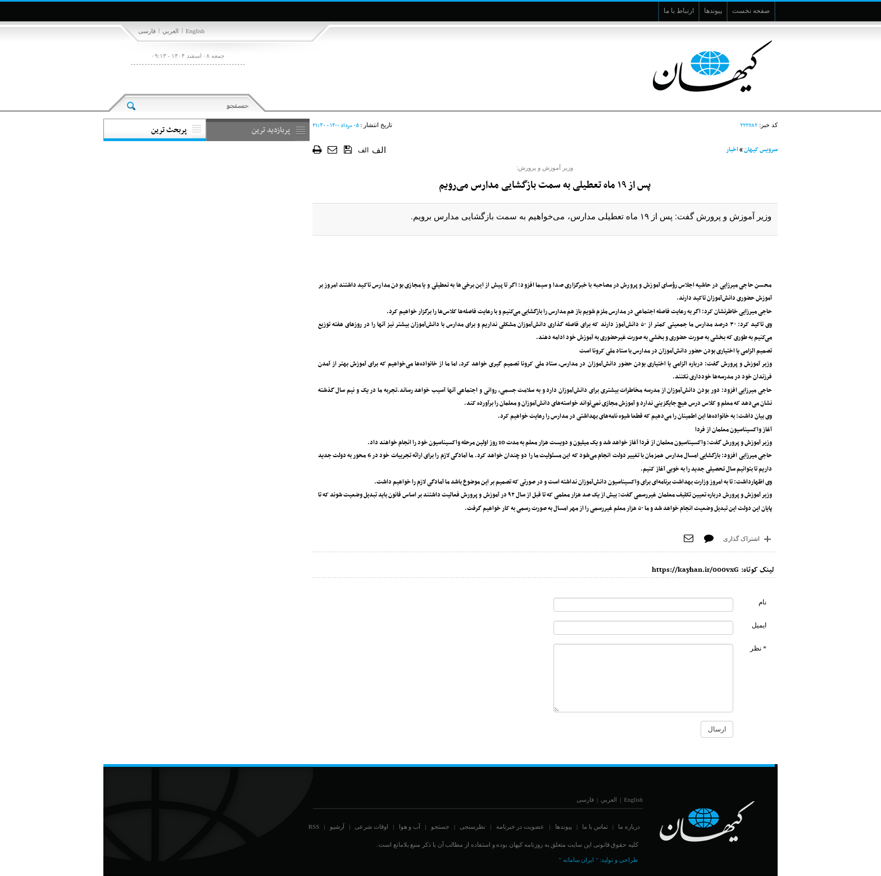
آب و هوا (410, 826)
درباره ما (629, 826)
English (195, 31)
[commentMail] (643, 628)
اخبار (732, 150)
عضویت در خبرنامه (520, 826)
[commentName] (643, 605)
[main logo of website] (703, 66)
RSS (314, 826)
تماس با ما (595, 826)
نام (762, 602)
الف (363, 150)
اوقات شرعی (371, 826)
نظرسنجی (472, 826)
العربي (170, 31)
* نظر (758, 648)
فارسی (147, 31)
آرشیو (337, 826)
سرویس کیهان (761, 150)
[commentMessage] (643, 678)
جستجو (440, 826)
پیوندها (563, 826)
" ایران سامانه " (578, 859)
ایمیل (759, 625)
